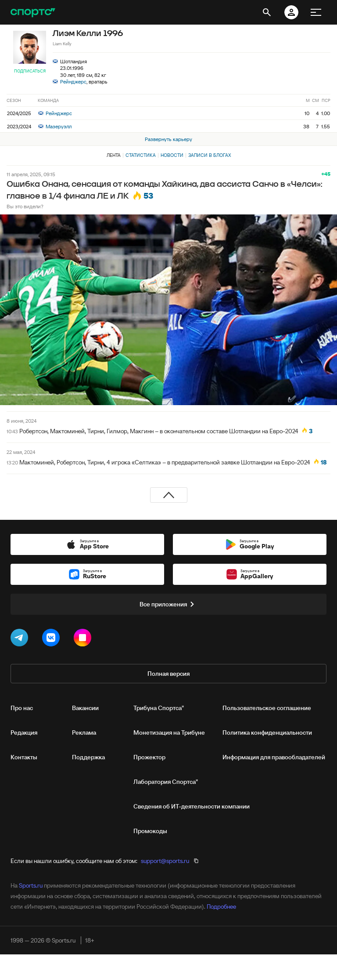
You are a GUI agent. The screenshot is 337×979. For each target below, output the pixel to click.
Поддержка (88, 757)
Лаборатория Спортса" (165, 782)
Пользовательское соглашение (266, 708)
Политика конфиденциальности (267, 732)
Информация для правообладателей (273, 757)
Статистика (140, 155)
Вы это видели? (25, 206)
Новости (172, 155)
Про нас (22, 708)
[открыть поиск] (266, 12)
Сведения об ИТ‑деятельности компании (191, 806)
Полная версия (168, 674)
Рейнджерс (73, 81)
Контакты (24, 757)
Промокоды (150, 831)
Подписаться (30, 71)
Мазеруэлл (55, 126)
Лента (114, 155)
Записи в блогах (209, 155)
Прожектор (149, 757)
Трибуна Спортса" (158, 708)
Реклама (84, 732)
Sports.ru (31, 885)
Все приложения (168, 604)
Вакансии (85, 708)
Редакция (24, 732)
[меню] (315, 12)
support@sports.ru (165, 861)
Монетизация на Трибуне (169, 732)
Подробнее (221, 906)
